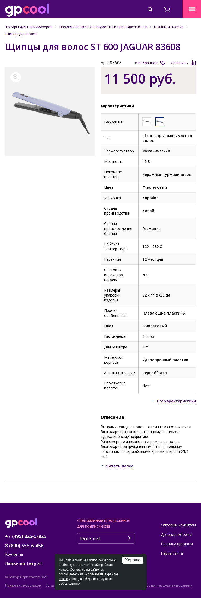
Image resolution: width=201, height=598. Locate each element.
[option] (50, 111)
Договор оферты (176, 534)
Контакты (14, 554)
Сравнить (179, 62)
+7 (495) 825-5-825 (25, 536)
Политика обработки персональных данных (157, 585)
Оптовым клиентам (178, 525)
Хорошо (133, 560)
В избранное (146, 62)
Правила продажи (177, 543)
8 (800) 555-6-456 (24, 545)
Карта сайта (172, 553)
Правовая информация (23, 585)
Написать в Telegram (24, 563)
